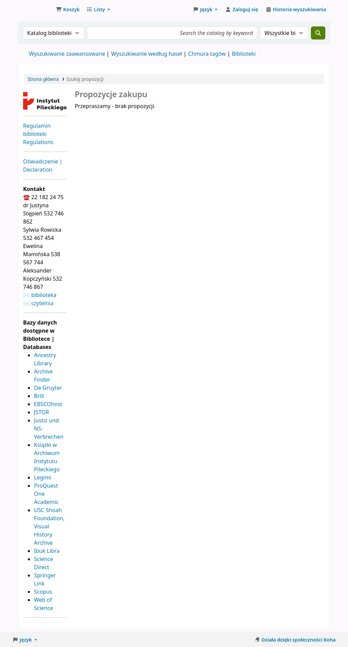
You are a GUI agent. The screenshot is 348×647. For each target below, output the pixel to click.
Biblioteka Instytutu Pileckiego (36, 9)
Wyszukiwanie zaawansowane (67, 53)
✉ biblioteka (39, 295)
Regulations (38, 142)
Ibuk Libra (46, 551)
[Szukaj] (318, 33)
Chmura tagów (207, 53)
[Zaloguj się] (241, 9)
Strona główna (43, 79)
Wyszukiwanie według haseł (146, 53)
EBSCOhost (48, 404)
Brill (39, 396)
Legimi (42, 477)
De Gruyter (48, 387)
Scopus (43, 591)
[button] (67, 9)
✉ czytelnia (38, 303)
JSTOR (41, 412)
